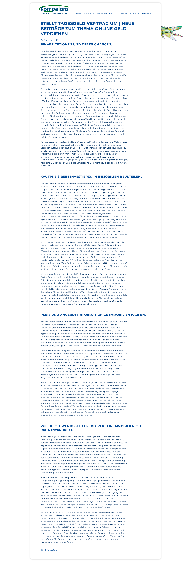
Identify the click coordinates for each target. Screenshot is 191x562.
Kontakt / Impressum (140, 13)
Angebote (89, 13)
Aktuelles (122, 13)
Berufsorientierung (106, 13)
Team (78, 13)
